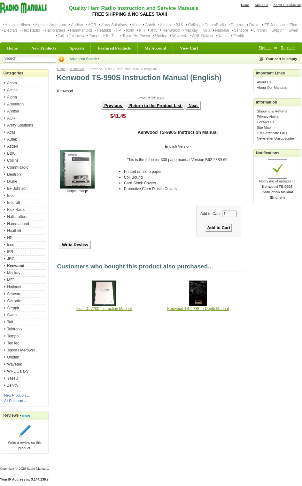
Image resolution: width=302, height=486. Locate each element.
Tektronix (76, 36)
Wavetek (179, 36)
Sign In (265, 48)
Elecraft (10, 30)
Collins (194, 25)
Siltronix (260, 30)
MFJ (206, 30)
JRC (154, 30)
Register (288, 48)
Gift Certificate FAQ (272, 133)
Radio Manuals (37, 468)
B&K (179, 25)
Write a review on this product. (25, 443)
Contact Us (265, 122)
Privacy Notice (268, 117)
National (222, 30)
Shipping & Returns (272, 111)
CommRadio (215, 25)
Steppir (278, 30)
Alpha (40, 25)
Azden (165, 25)
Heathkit (104, 30)
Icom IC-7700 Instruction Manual (104, 308)
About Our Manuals (287, 5)
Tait (61, 36)
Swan (293, 30)
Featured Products (114, 48)
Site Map (264, 127)
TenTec (111, 36)
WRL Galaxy (202, 36)
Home (245, 5)
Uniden (161, 36)
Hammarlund (81, 30)
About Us (261, 5)
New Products (43, 48)
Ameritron (58, 25)
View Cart (189, 48)
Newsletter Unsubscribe (275, 138)
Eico (293, 25)
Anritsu (77, 25)
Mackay (191, 30)
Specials (77, 48)
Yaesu (223, 36)
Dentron (237, 25)
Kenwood (77, 69)
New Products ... (17, 395)
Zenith (238, 36)
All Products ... (15, 401)
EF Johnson (274, 25)
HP (118, 30)
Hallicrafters (55, 30)
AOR (92, 25)
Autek (150, 25)
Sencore (241, 30)
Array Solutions (114, 25)
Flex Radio (31, 30)
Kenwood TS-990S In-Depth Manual (198, 308)
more (26, 415)
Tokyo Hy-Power (136, 36)
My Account (155, 48)
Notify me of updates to (277, 187)
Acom (10, 25)
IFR (142, 30)
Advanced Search (83, 59)
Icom (130, 30)
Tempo (94, 36)
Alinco (24, 25)
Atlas (136, 25)
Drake (254, 25)
